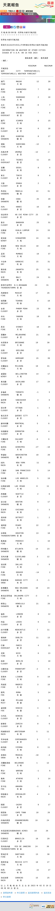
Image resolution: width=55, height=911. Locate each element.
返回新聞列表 (33, 893)
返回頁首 (47, 893)
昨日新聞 (21, 893)
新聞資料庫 (8, 893)
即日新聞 (7, 897)
